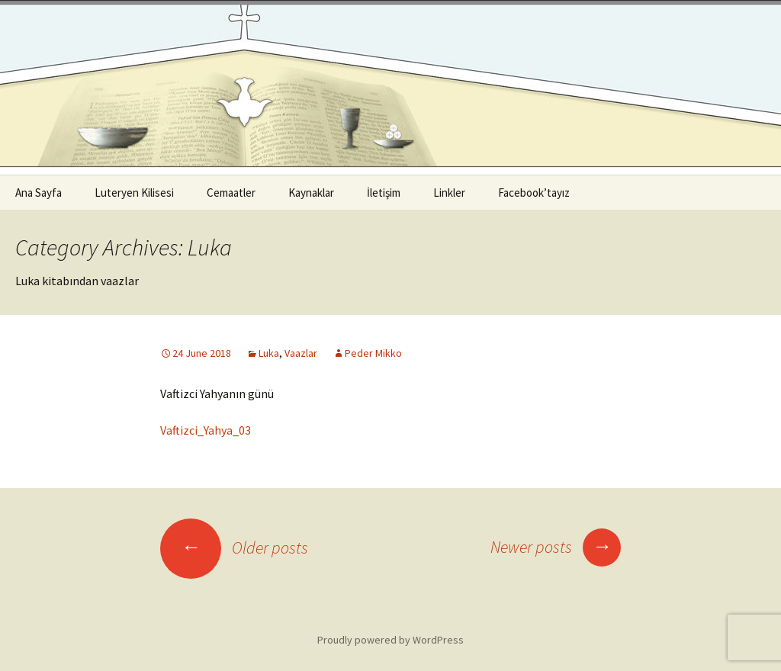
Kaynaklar (311, 192)
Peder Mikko (373, 353)
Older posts (234, 547)
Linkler (449, 192)
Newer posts (555, 546)
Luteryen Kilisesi (134, 192)
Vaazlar (300, 353)
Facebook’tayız (534, 192)
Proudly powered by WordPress (390, 640)
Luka (269, 353)
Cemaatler (231, 192)
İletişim (383, 192)
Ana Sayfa (38, 192)
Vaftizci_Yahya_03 (205, 430)
